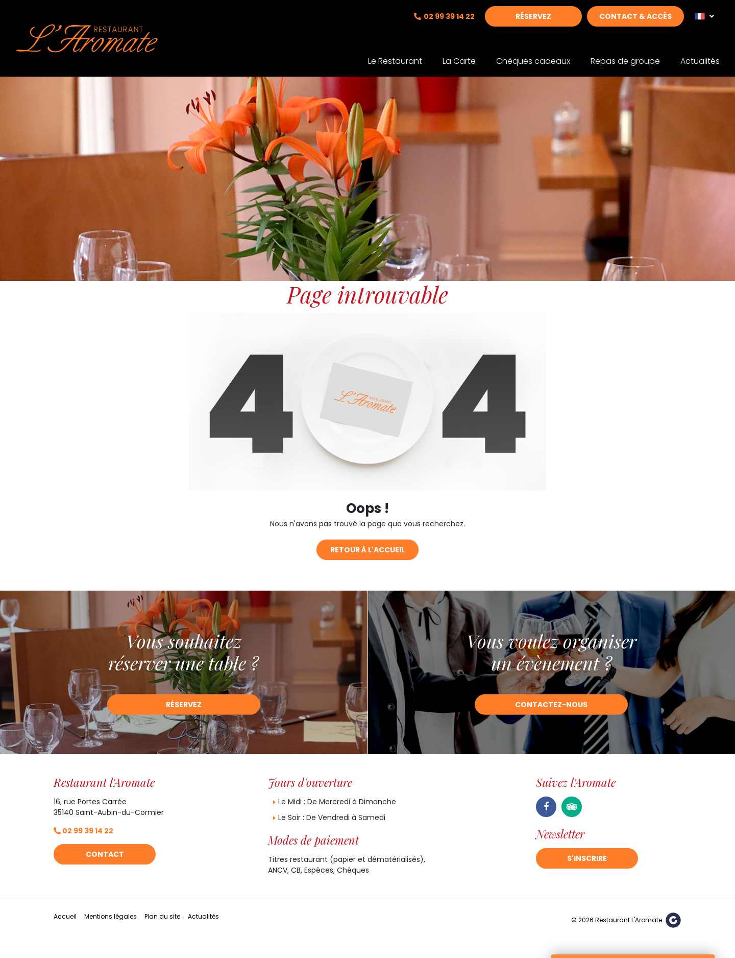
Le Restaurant (395, 54)
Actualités (700, 54)
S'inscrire (587, 858)
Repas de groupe (625, 54)
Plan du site (162, 916)
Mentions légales (110, 916)
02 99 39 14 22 (449, 24)
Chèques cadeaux (533, 54)
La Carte (459, 54)
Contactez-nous (551, 704)
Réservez (533, 24)
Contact (105, 854)
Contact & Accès (635, 24)
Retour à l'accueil (367, 550)
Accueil (65, 916)
